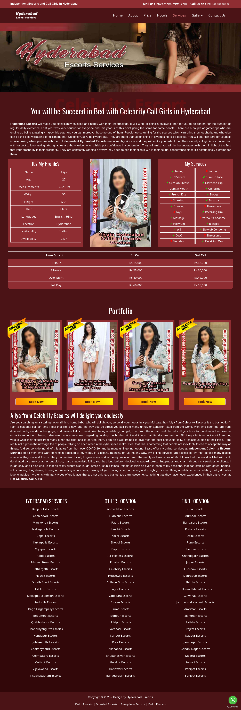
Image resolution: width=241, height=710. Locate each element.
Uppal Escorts (45, 536)
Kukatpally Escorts (45, 542)
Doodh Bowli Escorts (45, 582)
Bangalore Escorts (195, 522)
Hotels (162, 15)
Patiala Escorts (195, 622)
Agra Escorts (120, 589)
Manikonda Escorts (45, 522)
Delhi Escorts (195, 536)
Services (179, 15)
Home (118, 15)
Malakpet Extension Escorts (45, 596)
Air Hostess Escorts (120, 556)
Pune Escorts (195, 542)
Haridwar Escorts (120, 669)
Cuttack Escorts (45, 662)
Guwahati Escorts (195, 596)
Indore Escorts (120, 602)
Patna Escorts (120, 522)
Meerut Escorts (195, 656)
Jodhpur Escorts (120, 616)
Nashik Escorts (45, 576)
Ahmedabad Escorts (120, 509)
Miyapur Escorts (46, 549)
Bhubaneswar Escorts (120, 656)
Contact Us (217, 15)
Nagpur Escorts (195, 635)
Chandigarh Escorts (195, 556)
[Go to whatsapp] (233, 700)
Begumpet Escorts (45, 616)
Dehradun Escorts (195, 576)
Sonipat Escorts (195, 675)
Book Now (36, 402)
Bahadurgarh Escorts (120, 675)
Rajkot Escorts (195, 629)
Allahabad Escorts (120, 649)
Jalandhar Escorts (195, 616)
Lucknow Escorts (195, 569)
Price (147, 15)
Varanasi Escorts (120, 629)
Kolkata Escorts (195, 529)
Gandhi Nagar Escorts (195, 649)
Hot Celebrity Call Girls (26, 478)
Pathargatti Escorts (45, 569)
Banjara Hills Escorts (45, 509)
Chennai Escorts (195, 549)
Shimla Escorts (195, 582)
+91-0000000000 (217, 4)
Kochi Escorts (120, 536)
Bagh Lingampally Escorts (45, 609)
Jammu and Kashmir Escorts (195, 602)
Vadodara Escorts (120, 596)
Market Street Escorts (45, 562)
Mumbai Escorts (195, 516)
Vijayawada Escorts (45, 669)
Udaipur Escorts (120, 622)
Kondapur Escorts (46, 635)
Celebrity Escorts (194, 422)
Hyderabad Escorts (23, 123)
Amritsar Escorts (195, 609)
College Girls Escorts (120, 582)
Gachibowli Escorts (45, 516)
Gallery (197, 15)
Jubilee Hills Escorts (46, 642)
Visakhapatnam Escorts (45, 675)
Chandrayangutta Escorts (45, 629)
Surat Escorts (120, 609)
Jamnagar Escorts (195, 642)
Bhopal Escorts (120, 542)
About (133, 15)
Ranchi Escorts (120, 529)
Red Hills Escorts (46, 602)
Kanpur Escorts (120, 635)
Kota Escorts (120, 642)
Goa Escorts (195, 509)
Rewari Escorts (195, 662)
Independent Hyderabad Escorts (84, 141)
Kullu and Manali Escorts (195, 589)
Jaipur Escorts (195, 562)
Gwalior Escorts (120, 662)
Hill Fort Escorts (45, 589)
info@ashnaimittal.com (171, 4)
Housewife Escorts (120, 576)
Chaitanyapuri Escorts (45, 649)
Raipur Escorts (120, 549)
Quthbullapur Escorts (45, 622)
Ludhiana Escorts (120, 516)
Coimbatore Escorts (45, 656)
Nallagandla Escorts (45, 529)
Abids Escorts (46, 556)
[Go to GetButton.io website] (232, 707)
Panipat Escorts (195, 669)
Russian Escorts (120, 562)
